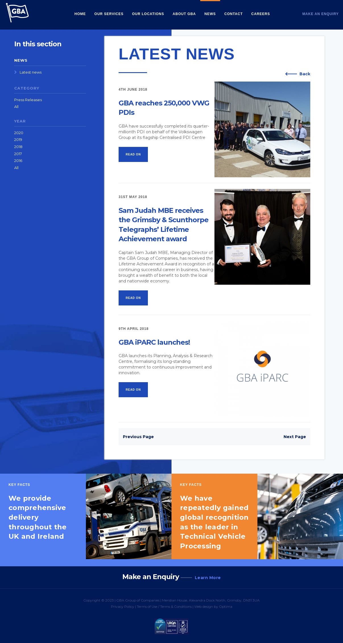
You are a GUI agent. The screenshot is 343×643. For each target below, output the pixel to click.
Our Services (108, 14)
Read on (133, 154)
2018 (18, 146)
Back (304, 73)
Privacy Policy (122, 606)
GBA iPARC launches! (154, 342)
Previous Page (138, 436)
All (16, 106)
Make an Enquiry (320, 14)
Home (80, 14)
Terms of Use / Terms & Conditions (164, 606)
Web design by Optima (213, 606)
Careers (260, 14)
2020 (18, 132)
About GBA (184, 14)
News (210, 14)
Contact (233, 14)
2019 (18, 139)
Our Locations (148, 14)
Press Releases (28, 99)
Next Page (295, 436)
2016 (18, 160)
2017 (18, 153)
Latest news (31, 72)
